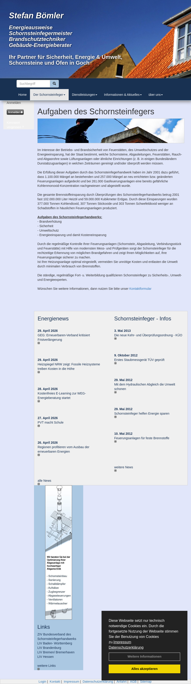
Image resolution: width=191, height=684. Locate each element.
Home (22, 94)
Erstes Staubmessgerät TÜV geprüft (139, 360)
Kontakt (55, 681)
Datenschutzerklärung (126, 647)
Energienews (53, 318)
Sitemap (145, 681)
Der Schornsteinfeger (49, 94)
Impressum (122, 642)
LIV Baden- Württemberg (54, 643)
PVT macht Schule (51, 422)
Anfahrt (122, 681)
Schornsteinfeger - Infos (142, 318)
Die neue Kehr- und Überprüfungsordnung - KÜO (148, 335)
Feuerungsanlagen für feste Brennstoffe (141, 438)
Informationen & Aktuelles (123, 94)
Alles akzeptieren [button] (144, 669)
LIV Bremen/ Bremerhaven (55, 652)
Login (42, 681)
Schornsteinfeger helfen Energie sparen (142, 413)
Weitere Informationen (144, 656)
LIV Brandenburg (49, 648)
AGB (133, 681)
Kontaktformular (140, 288)
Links (43, 627)
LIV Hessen (45, 656)
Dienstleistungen (85, 94)
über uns (156, 94)
